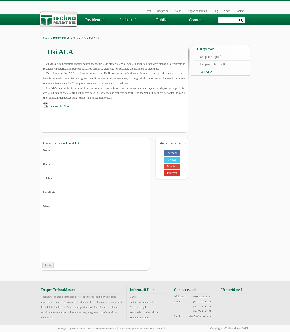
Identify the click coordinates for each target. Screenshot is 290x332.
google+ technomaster (247, 299)
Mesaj (95, 209)
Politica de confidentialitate (144, 312)
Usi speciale (79, 38)
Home (46, 38)
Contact (239, 11)
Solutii (178, 11)
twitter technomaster (236, 299)
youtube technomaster (236, 308)
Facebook (171, 153)
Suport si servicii (197, 11)
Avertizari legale (138, 307)
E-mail (95, 167)
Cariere (133, 296)
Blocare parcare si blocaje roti (101, 328)
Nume (95, 153)
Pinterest (172, 172)
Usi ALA (206, 71)
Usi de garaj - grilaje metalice (71, 328)
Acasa (148, 11)
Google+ (172, 166)
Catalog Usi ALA (59, 106)
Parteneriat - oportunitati (142, 301)
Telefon (95, 181)
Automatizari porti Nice (130, 328)
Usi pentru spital (210, 56)
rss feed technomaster (247, 308)
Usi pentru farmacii (212, 64)
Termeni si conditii (139, 317)
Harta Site (149, 328)
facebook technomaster (226, 299)
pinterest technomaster (226, 308)
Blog (215, 11)
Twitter (172, 159)
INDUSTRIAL (61, 38)
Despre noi (163, 11)
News (227, 11)
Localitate (95, 195)
